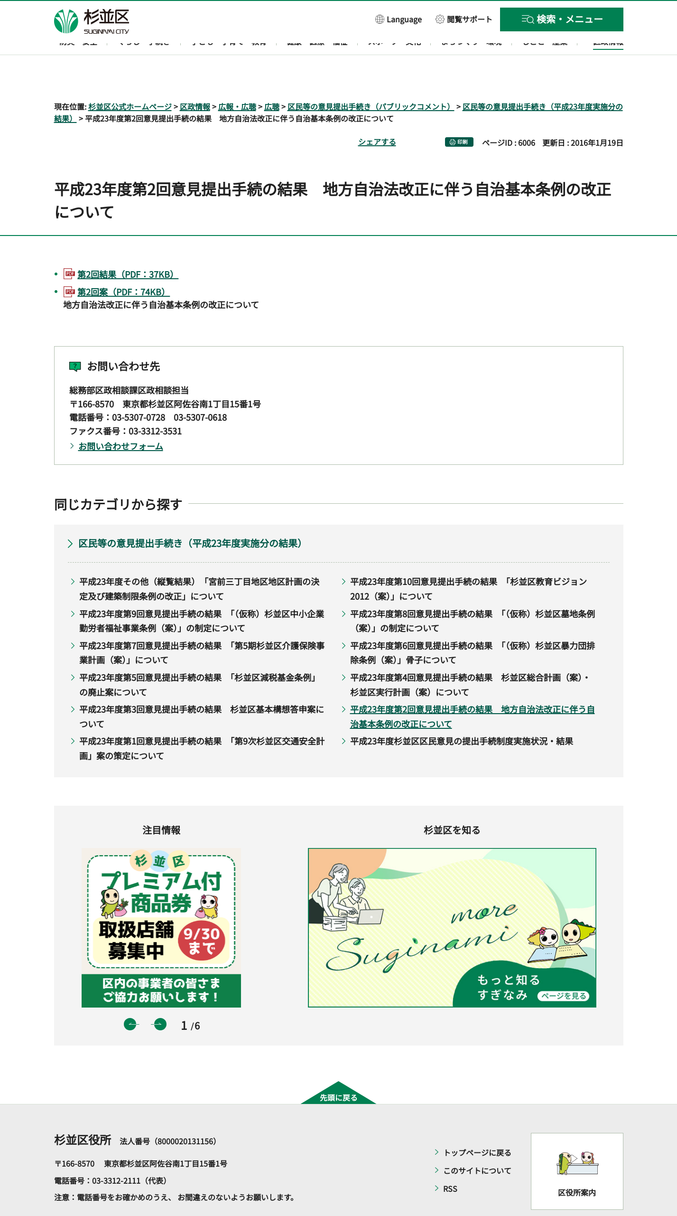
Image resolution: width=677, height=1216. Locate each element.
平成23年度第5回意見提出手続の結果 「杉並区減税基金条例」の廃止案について (199, 656)
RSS (450, 1161)
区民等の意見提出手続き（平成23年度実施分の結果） (192, 516)
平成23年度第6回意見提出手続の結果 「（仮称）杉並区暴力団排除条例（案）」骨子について (472, 625)
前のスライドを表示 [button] (130, 996)
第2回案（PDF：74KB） (123, 264)
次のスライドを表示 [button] (160, 996)
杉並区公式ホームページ (130, 79)
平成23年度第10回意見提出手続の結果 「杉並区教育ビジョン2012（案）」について (468, 561)
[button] (398, 18)
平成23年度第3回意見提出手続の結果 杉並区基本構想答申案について (201, 689)
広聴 (271, 79)
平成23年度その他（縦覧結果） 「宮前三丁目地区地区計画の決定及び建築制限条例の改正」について (199, 561)
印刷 (462, 114)
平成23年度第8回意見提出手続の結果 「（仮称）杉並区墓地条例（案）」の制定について (472, 593)
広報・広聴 (237, 79)
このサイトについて (477, 1143)
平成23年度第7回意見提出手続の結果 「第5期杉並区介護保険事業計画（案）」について (202, 625)
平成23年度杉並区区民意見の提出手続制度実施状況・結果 (461, 713)
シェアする (377, 114)
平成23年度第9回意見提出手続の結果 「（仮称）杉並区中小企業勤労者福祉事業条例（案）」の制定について (201, 593)
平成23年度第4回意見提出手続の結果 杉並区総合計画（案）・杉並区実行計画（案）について (470, 656)
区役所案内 (577, 1164)
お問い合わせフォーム (120, 418)
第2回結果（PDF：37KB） (127, 246)
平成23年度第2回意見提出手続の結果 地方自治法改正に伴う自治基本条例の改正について (472, 689)
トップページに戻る (477, 1125)
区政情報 (195, 79)
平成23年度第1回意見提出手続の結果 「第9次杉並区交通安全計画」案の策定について (202, 721)
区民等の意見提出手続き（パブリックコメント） (370, 79)
